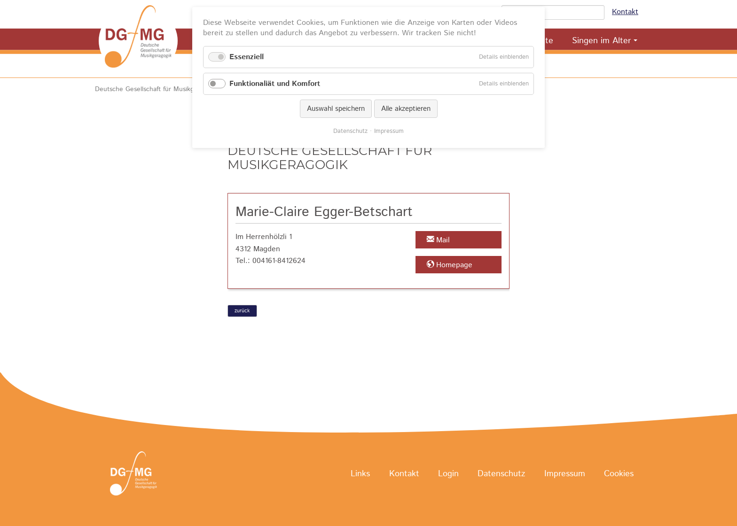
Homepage (454, 265)
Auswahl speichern (336, 109)
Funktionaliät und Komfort (274, 83)
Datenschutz (501, 474)
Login (448, 474)
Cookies (619, 474)
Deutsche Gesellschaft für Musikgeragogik (157, 89)
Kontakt (625, 12)
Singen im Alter (601, 41)
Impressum (564, 474)
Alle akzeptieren (406, 109)
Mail (443, 240)
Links (360, 474)
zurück (242, 311)
